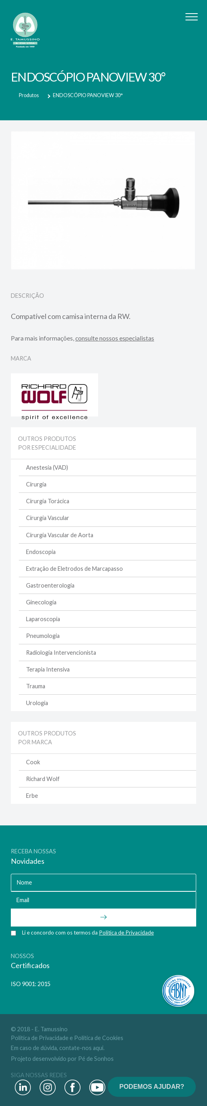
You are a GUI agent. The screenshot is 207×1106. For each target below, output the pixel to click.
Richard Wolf (43, 778)
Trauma (35, 686)
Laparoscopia (43, 619)
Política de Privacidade (39, 1037)
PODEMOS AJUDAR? (151, 1086)
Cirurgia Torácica (47, 501)
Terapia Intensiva (48, 669)
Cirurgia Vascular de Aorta (59, 535)
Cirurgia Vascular (47, 517)
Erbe (32, 795)
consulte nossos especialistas (114, 338)
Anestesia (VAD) (47, 467)
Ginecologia (41, 602)
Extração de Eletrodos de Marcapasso (74, 568)
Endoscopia (41, 551)
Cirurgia (36, 484)
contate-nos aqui (81, 1047)
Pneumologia (43, 635)
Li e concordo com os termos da (88, 932)
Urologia (37, 702)
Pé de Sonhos (96, 1058)
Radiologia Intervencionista (61, 652)
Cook (33, 762)
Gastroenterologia (50, 585)
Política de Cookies (98, 1037)
